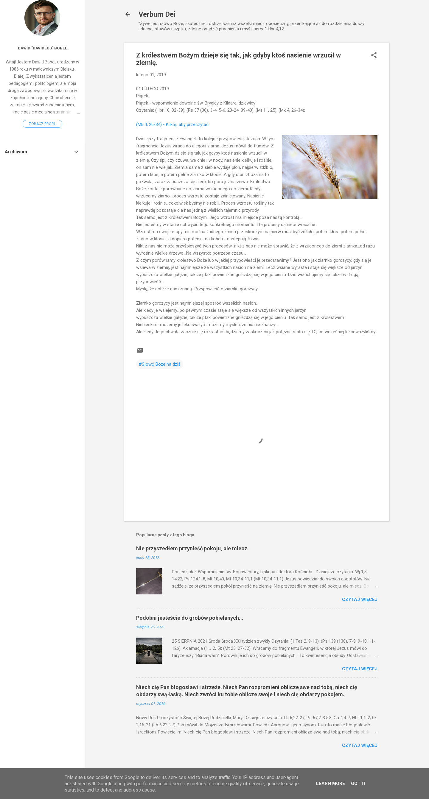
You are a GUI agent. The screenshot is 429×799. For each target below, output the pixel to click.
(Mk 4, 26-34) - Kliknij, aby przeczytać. (172, 124)
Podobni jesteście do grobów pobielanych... (189, 618)
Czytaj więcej (359, 599)
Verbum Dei (157, 14)
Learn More (330, 783)
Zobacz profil (42, 124)
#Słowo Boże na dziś (160, 364)
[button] (373, 56)
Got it (358, 783)
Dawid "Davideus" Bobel (42, 48)
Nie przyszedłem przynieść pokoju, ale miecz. (192, 548)
